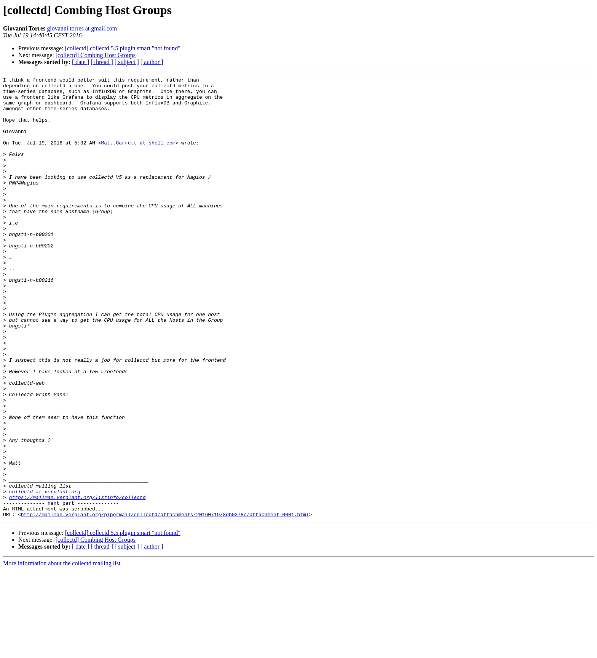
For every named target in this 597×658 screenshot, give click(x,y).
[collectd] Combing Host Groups (96, 55)
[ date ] (80, 62)
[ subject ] (127, 62)
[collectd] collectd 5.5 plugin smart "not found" (122, 48)
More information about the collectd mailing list (61, 651)
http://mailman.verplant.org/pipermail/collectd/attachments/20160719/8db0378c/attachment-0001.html (165, 602)
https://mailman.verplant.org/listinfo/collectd (77, 581)
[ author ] (151, 62)
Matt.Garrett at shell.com (138, 156)
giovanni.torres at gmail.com (82, 28)
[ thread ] (102, 62)
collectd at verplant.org (44, 574)
